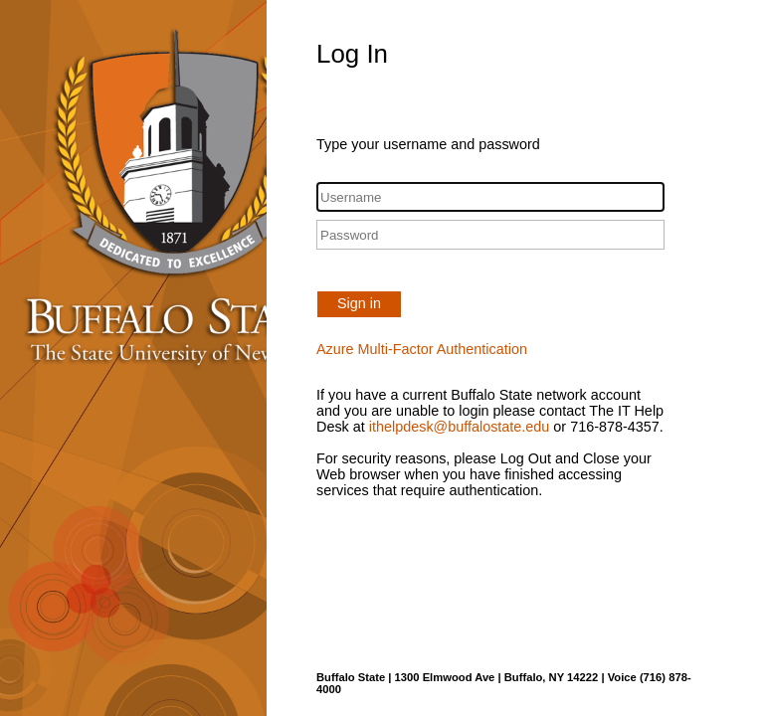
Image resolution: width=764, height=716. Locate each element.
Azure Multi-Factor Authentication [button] (421, 349)
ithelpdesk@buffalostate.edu (459, 427)
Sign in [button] (359, 303)
